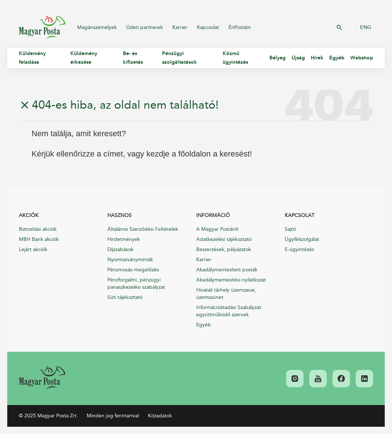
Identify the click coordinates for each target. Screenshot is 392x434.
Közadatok (160, 416)
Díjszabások (120, 249)
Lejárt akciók (33, 249)
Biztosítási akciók (38, 229)
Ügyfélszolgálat (302, 239)
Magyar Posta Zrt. (42, 27)
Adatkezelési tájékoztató (224, 239)
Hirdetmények (123, 239)
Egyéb (203, 325)
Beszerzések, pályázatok (223, 249)
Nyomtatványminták (130, 259)
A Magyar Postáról (217, 229)
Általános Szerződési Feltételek (142, 229)
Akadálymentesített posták (226, 270)
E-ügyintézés (299, 249)
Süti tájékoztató (125, 297)
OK (339, 27)
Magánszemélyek (97, 27)
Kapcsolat (208, 27)
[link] (42, 377)
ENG (365, 27)
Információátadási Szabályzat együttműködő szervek (228, 311)
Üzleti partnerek (144, 27)
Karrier (179, 27)
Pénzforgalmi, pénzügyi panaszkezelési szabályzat (136, 283)
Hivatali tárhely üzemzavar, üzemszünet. (226, 293)
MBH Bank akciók (39, 239)
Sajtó (290, 229)
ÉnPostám (239, 27)
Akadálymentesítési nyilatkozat (231, 280)
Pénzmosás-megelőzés (133, 270)
